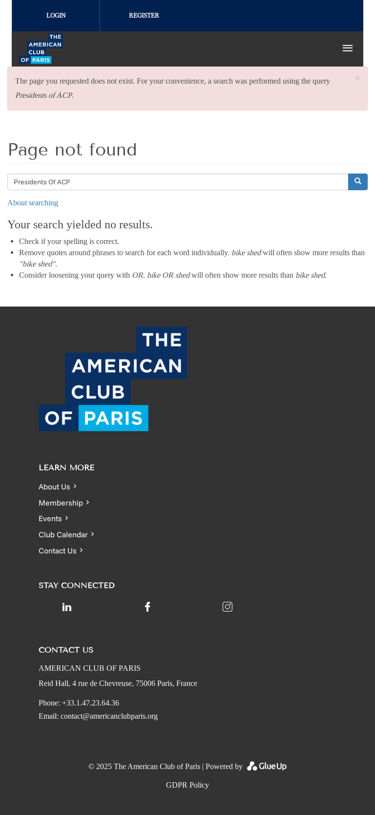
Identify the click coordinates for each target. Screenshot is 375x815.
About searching (32, 202)
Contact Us (58, 550)
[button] (357, 78)
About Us (54, 486)
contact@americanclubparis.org (109, 716)
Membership (61, 502)
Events (50, 518)
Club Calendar (63, 534)
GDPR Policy (187, 785)
